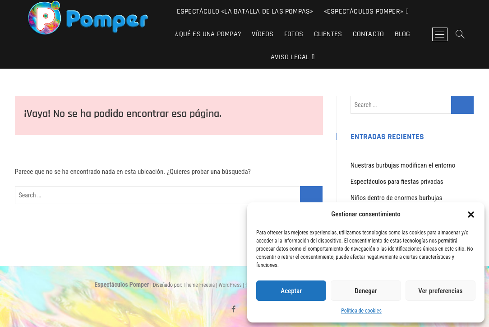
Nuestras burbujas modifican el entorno (403, 165)
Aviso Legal (290, 57)
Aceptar (291, 291)
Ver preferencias (440, 291)
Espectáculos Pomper (121, 284)
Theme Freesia (199, 285)
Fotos (293, 34)
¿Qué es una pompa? (208, 34)
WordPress (230, 285)
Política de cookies (361, 311)
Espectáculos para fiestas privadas (397, 182)
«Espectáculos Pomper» (363, 11)
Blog (403, 34)
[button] (470, 214)
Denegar (366, 291)
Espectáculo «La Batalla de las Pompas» (245, 11)
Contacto (368, 34)
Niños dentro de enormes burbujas (397, 198)
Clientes (328, 34)
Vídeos (262, 34)
